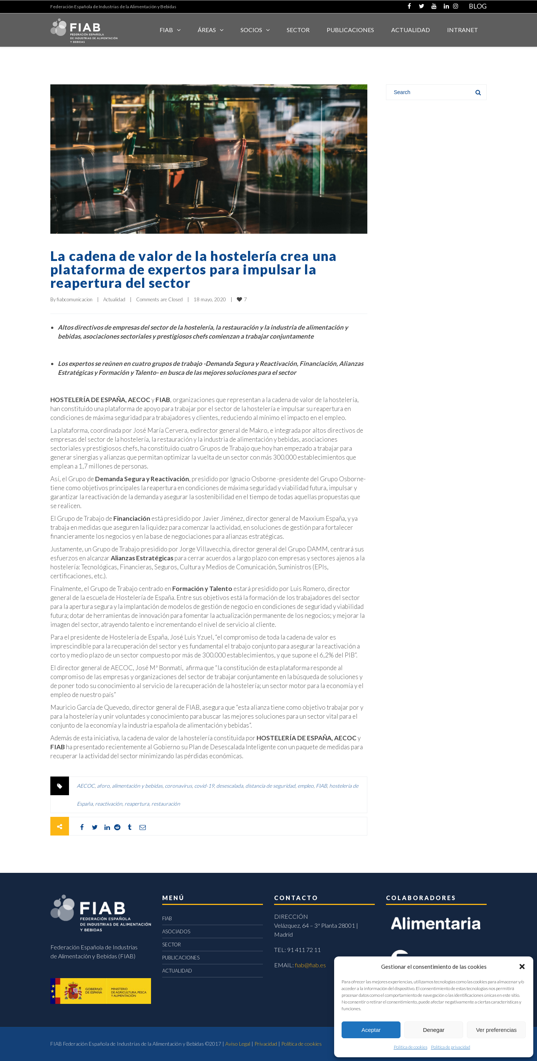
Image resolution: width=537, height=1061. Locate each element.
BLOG (478, 6)
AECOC (86, 785)
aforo (103, 785)
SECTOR (298, 29)
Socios (251, 29)
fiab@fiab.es (310, 964)
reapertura (137, 803)
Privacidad (265, 1043)
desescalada (229, 785)
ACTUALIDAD (410, 29)
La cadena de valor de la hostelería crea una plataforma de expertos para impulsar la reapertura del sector (193, 269)
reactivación (108, 803)
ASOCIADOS (176, 931)
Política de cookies (410, 1047)
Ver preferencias (496, 1030)
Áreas (207, 29)
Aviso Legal (237, 1043)
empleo (306, 785)
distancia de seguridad (270, 785)
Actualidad (114, 299)
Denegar (434, 1030)
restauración (165, 803)
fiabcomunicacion (74, 299)
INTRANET (462, 29)
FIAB (166, 29)
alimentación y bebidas (137, 785)
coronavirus (178, 785)
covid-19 (204, 785)
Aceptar (371, 1030)
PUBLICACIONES (181, 958)
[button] (522, 966)
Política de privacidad (450, 1047)
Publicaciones (350, 29)
